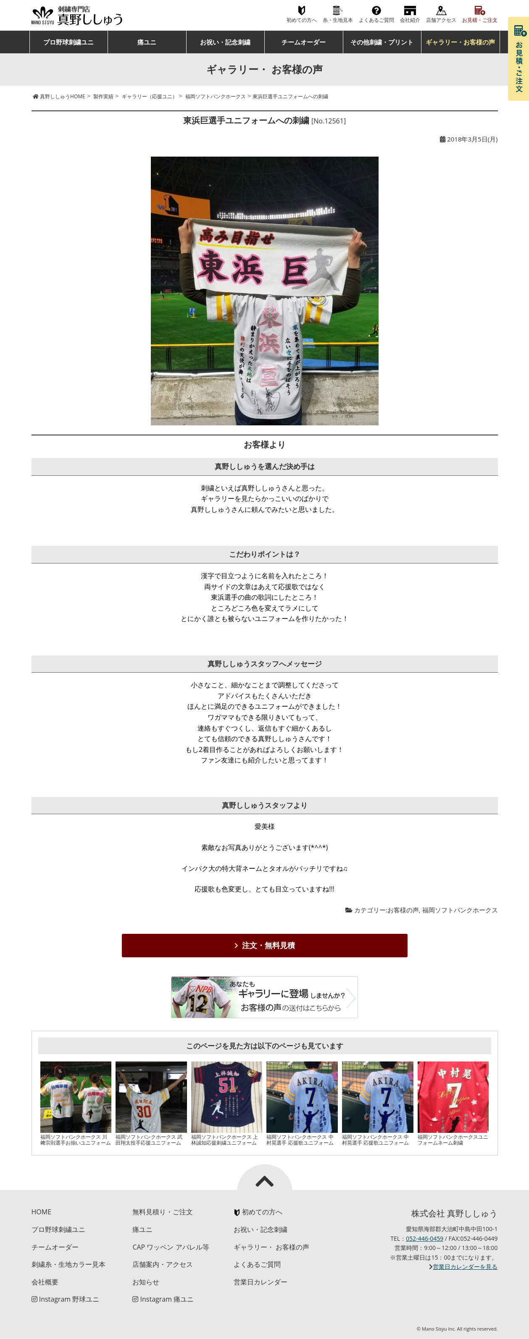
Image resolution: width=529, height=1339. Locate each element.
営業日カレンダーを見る (465, 1267)
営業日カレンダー (260, 1282)
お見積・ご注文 (479, 20)
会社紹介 (410, 20)
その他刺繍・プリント (381, 42)
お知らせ (145, 1282)
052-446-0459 (424, 1238)
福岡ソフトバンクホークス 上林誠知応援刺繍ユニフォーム (224, 1139)
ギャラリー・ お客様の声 (271, 1247)
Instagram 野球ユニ (66, 1299)
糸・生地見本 (338, 20)
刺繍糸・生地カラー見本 (68, 1264)
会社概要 (45, 1282)
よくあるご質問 (376, 20)
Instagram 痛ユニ (163, 1299)
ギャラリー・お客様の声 (460, 42)
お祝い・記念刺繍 (225, 42)
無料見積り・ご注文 (162, 1211)
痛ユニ (146, 42)
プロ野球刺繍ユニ (68, 42)
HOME (42, 1211)
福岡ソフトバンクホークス (460, 910)
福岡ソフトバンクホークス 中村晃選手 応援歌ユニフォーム (299, 1139)
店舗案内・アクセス (162, 1264)
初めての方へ (302, 20)
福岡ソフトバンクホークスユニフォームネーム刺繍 (453, 1139)
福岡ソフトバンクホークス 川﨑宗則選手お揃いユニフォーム (75, 1139)
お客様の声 (403, 910)
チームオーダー (304, 42)
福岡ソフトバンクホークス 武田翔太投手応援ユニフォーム (149, 1139)
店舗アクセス (441, 20)
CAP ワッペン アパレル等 (170, 1247)
